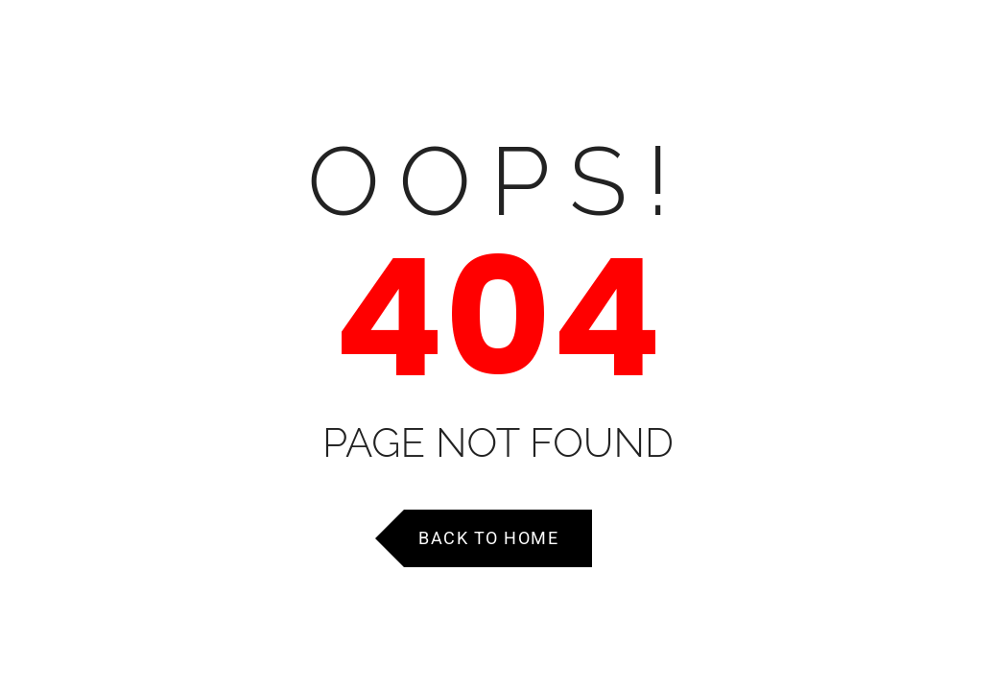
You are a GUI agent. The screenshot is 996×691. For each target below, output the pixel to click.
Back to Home (488, 538)
